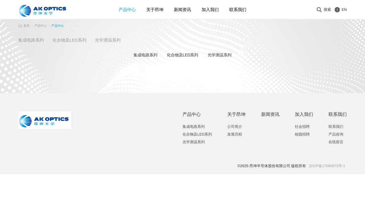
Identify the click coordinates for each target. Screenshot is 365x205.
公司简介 (233, 126)
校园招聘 (301, 134)
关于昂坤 (154, 9)
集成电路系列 (193, 126)
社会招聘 (301, 126)
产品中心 (127, 9)
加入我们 (210, 9)
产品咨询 (334, 134)
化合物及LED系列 (197, 134)
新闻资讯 (182, 9)
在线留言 (334, 141)
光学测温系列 (193, 141)
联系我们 (237, 9)
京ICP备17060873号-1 (325, 165)
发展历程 (233, 134)
